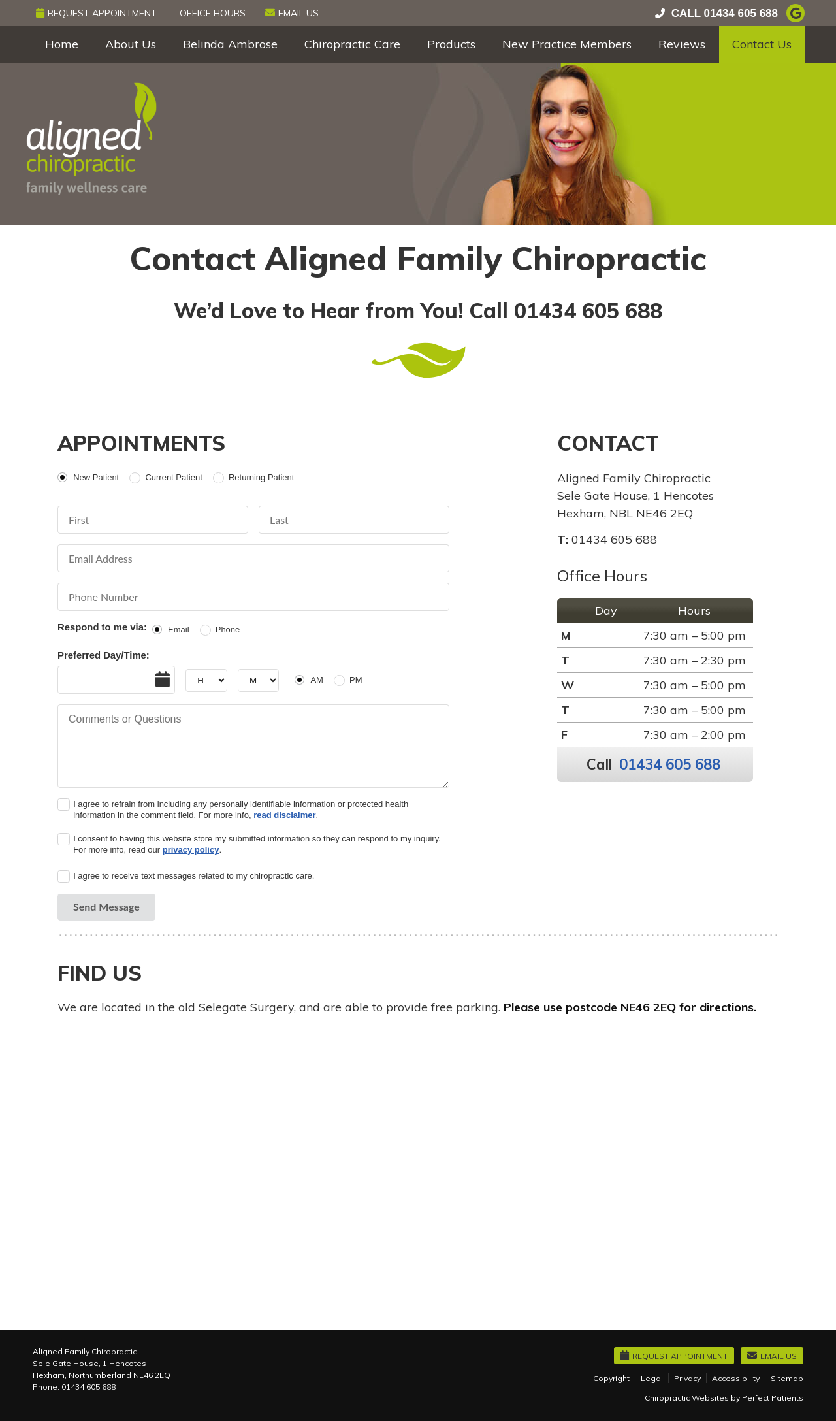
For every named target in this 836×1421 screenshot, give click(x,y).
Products (451, 44)
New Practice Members (567, 44)
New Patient (96, 477)
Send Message (106, 906)
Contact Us (762, 44)
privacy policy (191, 850)
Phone (228, 629)
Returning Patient (261, 477)
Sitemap (787, 1378)
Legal (652, 1378)
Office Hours (213, 13)
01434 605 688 (741, 13)
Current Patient (173, 477)
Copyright (611, 1378)
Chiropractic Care (352, 44)
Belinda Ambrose (230, 44)
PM (355, 680)
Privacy (687, 1378)
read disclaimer (284, 815)
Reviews (681, 44)
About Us (130, 44)
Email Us (292, 13)
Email (178, 629)
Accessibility (736, 1378)
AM (316, 680)
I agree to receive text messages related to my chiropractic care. (193, 876)
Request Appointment (96, 13)
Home (61, 44)
